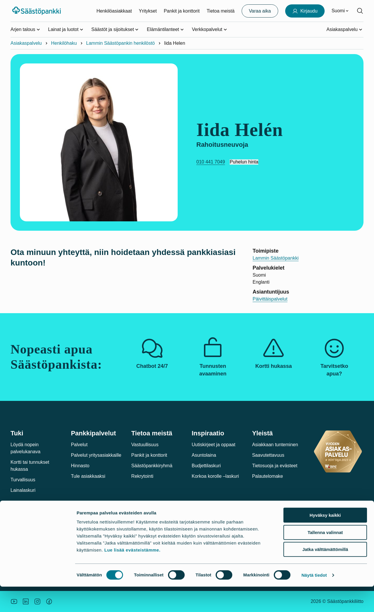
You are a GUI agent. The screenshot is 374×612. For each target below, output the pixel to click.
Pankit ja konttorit (182, 10)
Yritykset (148, 10)
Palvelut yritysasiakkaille (96, 455)
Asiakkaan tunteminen (275, 444)
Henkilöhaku (64, 43)
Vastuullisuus (144, 444)
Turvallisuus (23, 479)
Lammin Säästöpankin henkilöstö (120, 43)
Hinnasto (80, 465)
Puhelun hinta (244, 161)
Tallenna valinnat (325, 557)
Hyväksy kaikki (325, 540)
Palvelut (79, 444)
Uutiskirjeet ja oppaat (213, 444)
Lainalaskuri (23, 490)
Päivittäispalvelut (270, 298)
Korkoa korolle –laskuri (215, 476)
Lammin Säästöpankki (276, 258)
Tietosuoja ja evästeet (274, 465)
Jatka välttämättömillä (325, 574)
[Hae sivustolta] (359, 11)
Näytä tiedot (314, 600)
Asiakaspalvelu (26, 43)
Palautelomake (267, 476)
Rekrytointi (142, 476)
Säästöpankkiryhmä (151, 465)
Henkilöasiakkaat (114, 10)
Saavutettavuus (268, 455)
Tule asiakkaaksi (88, 476)
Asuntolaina (204, 455)
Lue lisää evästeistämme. (132, 575)
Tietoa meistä (220, 10)
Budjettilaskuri (206, 465)
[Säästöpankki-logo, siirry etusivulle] (37, 11)
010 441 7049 (210, 161)
